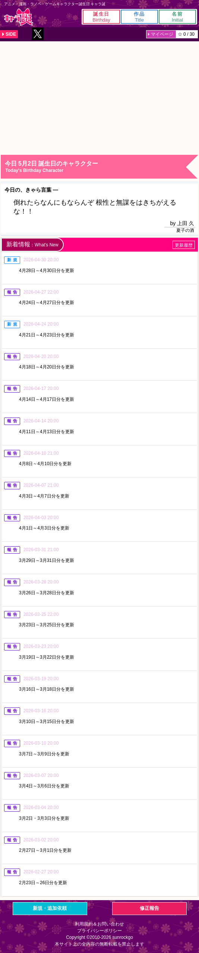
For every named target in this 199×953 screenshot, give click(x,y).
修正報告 (149, 908)
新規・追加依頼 (50, 908)
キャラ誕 (18, 17)
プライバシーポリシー (99, 930)
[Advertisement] (99, 97)
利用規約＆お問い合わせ (99, 924)
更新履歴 (184, 245)
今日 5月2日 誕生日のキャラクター (101, 166)
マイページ (162, 34)
